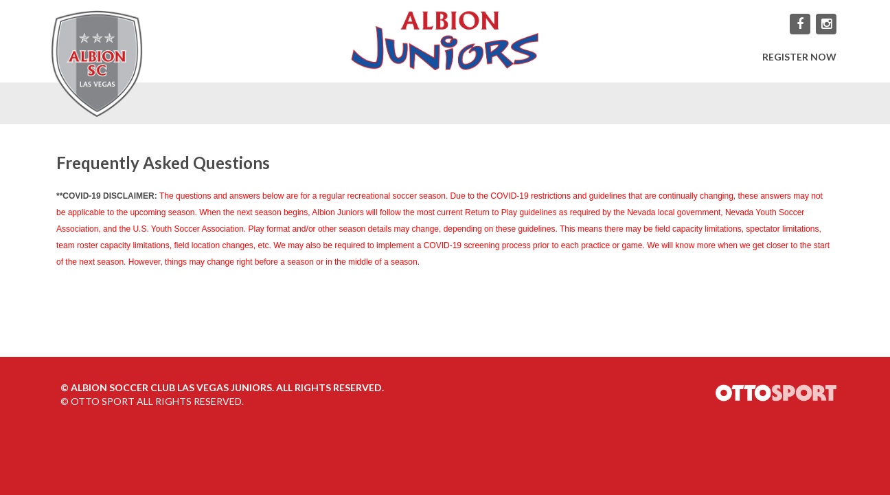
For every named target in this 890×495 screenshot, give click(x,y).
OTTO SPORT (103, 401)
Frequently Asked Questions (163, 163)
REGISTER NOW (799, 57)
